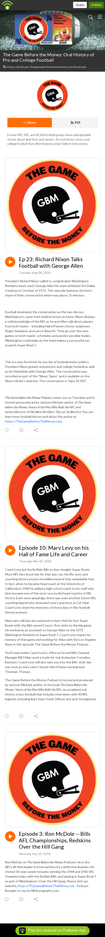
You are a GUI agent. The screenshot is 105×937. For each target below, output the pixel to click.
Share (29, 122)
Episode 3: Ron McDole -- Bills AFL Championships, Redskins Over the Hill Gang (55, 840)
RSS (75, 122)
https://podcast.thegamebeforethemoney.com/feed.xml (44, 67)
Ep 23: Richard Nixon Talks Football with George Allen (51, 262)
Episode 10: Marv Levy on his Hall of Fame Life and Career (54, 551)
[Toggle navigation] (100, 16)
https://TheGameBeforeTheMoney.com (33, 421)
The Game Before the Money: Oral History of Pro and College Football (48, 57)
